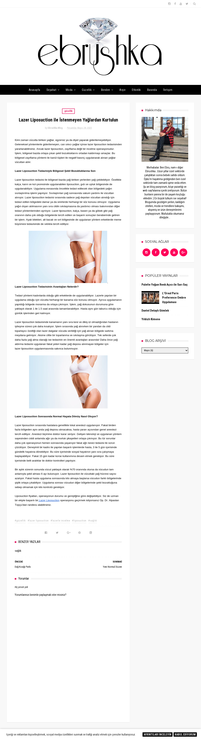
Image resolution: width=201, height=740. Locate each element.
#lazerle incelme (60, 520)
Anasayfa (34, 90)
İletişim (167, 90)
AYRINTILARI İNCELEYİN (157, 734)
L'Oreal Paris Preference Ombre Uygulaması (174, 297)
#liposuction (79, 520)
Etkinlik (136, 90)
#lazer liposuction (38, 520)
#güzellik (20, 520)
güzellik (68, 111)
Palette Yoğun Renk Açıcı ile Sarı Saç (165, 284)
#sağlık (92, 520)
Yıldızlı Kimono (151, 319)
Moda (69, 90)
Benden (105, 90)
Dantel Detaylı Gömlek (155, 310)
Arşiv (122, 90)
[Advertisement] (68, 686)
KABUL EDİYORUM (185, 734)
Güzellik (87, 90)
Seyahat (52, 90)
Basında (152, 90)
